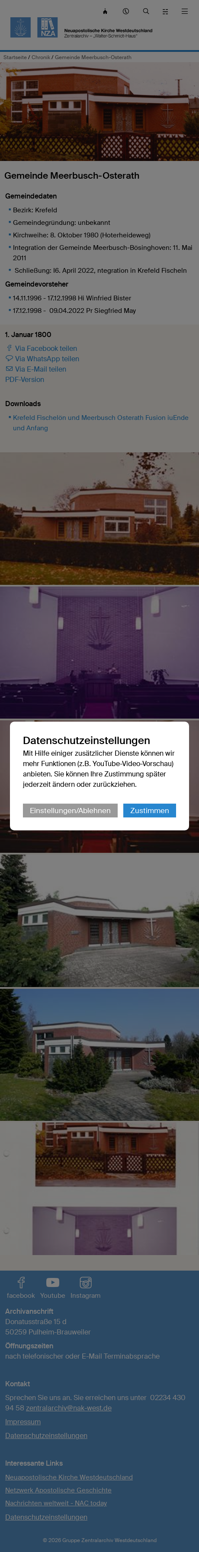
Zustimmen (149, 810)
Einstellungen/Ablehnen (70, 810)
